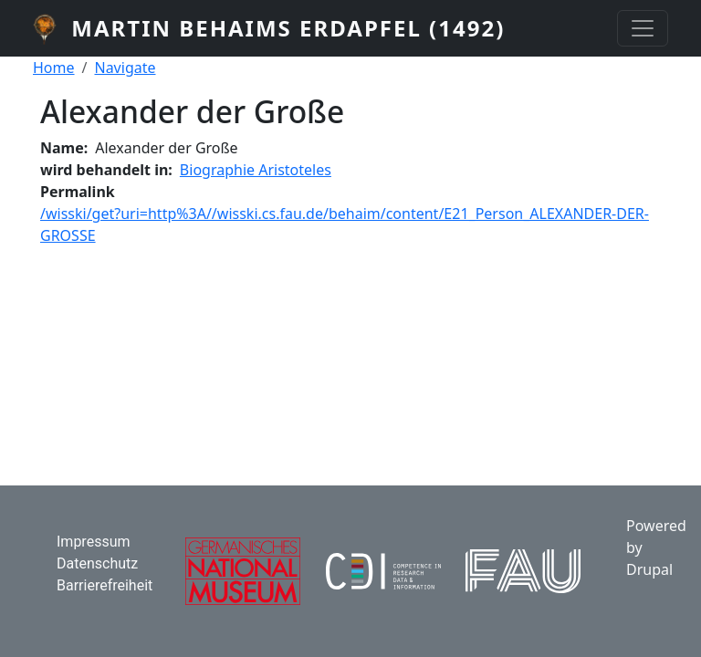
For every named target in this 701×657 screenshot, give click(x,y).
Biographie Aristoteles (255, 170)
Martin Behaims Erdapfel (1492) (288, 28)
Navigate (124, 67)
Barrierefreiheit (104, 585)
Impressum (94, 541)
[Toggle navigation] (642, 28)
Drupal (649, 569)
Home (54, 67)
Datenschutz (97, 563)
